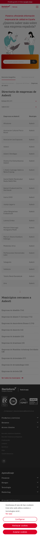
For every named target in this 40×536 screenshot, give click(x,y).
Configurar (20, 519)
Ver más (9, 514)
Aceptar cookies (20, 532)
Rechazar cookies (20, 525)
